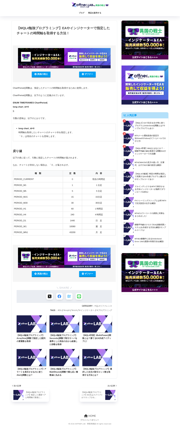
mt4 (75, 311)
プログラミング (105, 311)
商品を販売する (94, 13)
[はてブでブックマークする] (69, 297)
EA (60, 311)
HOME (90, 416)
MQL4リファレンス (103, 306)
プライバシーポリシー (89, 421)
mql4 (67, 311)
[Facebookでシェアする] (59, 297)
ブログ (81, 13)
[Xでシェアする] (49, 297)
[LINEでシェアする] (79, 297)
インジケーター (87, 311)
